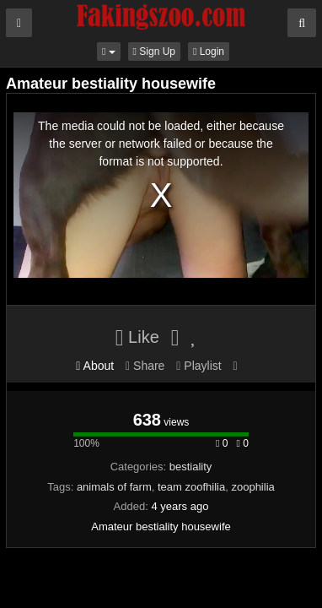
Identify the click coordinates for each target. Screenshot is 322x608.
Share (145, 365)
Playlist (198, 365)
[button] (109, 51)
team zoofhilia (191, 486)
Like (137, 337)
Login (208, 51)
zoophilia (252, 486)
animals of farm (114, 486)
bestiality (190, 466)
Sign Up (154, 51)
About (95, 365)
